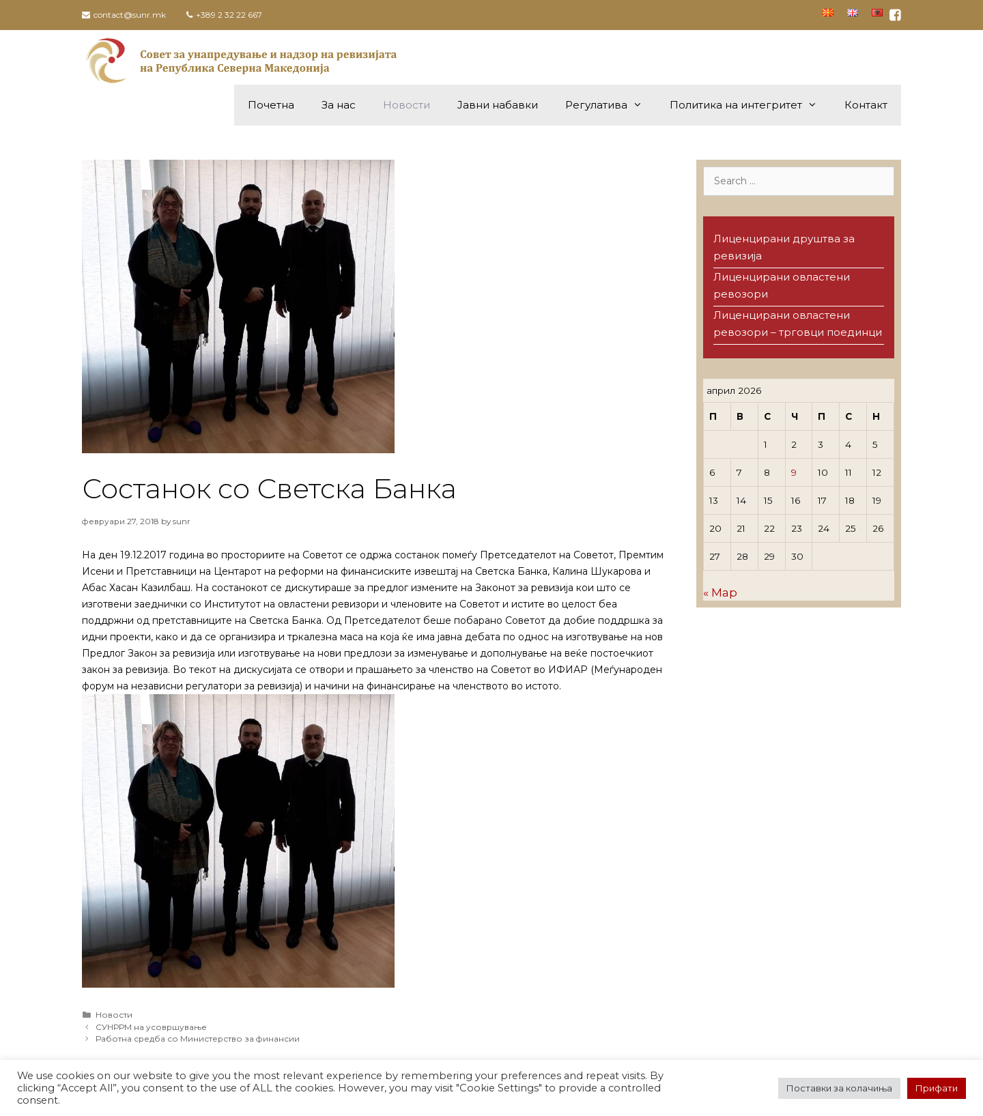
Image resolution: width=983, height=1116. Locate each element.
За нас (339, 104)
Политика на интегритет (750, 105)
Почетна (271, 104)
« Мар (720, 592)
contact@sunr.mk (130, 15)
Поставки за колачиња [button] (839, 1088)
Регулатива (610, 105)
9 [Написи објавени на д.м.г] (794, 472)
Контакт (865, 104)
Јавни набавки (497, 104)
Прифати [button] (936, 1088)
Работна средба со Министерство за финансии (198, 1038)
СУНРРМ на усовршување (151, 1027)
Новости (406, 104)
